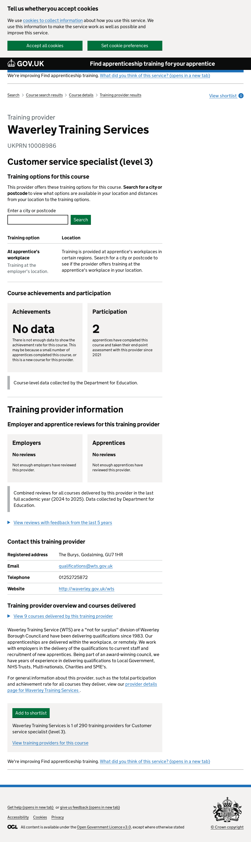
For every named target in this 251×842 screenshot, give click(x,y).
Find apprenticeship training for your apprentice (152, 63)
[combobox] (37, 220)
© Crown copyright (227, 827)
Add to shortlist (31, 713)
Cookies (40, 817)
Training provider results (120, 95)
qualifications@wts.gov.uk (86, 566)
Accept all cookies (44, 45)
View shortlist (226, 96)
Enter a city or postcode (31, 210)
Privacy (57, 817)
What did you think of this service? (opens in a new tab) (155, 75)
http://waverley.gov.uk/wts (86, 589)
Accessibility (18, 817)
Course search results (44, 95)
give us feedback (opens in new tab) (90, 807)
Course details (81, 95)
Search (13, 95)
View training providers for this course (50, 743)
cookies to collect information (53, 20)
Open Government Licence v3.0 (104, 827)
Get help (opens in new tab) (30, 807)
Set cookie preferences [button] (124, 45)
